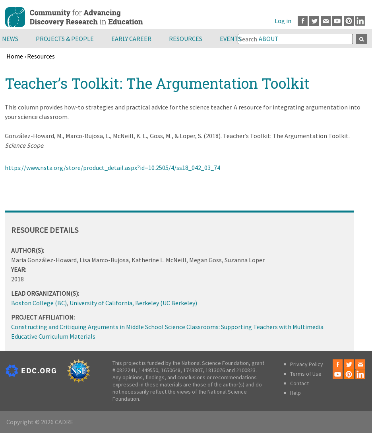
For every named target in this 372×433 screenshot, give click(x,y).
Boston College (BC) (39, 303)
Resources (185, 39)
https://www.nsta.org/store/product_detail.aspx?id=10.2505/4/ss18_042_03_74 (112, 168)
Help (295, 392)
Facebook (303, 21)
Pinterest (349, 21)
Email (326, 21)
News (10, 39)
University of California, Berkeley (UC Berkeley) (133, 303)
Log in (283, 21)
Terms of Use (306, 373)
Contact (299, 383)
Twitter (314, 21)
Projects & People (65, 39)
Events (230, 39)
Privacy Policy (306, 364)
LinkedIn (360, 21)
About (269, 39)
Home (14, 56)
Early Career (131, 39)
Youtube (337, 21)
